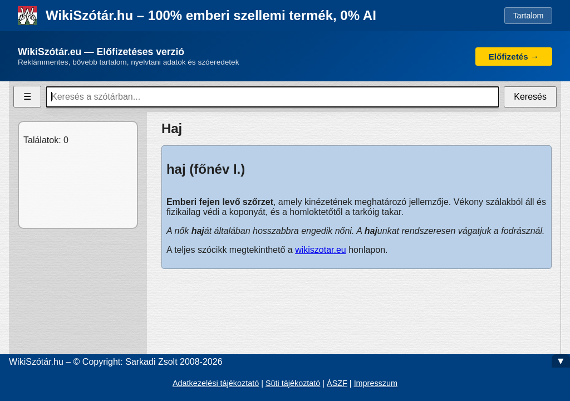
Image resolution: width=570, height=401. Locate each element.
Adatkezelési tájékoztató (216, 383)
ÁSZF (337, 383)
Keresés (530, 96)
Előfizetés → (514, 56)
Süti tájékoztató (293, 383)
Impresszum (375, 383)
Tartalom (528, 15)
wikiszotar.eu (320, 250)
